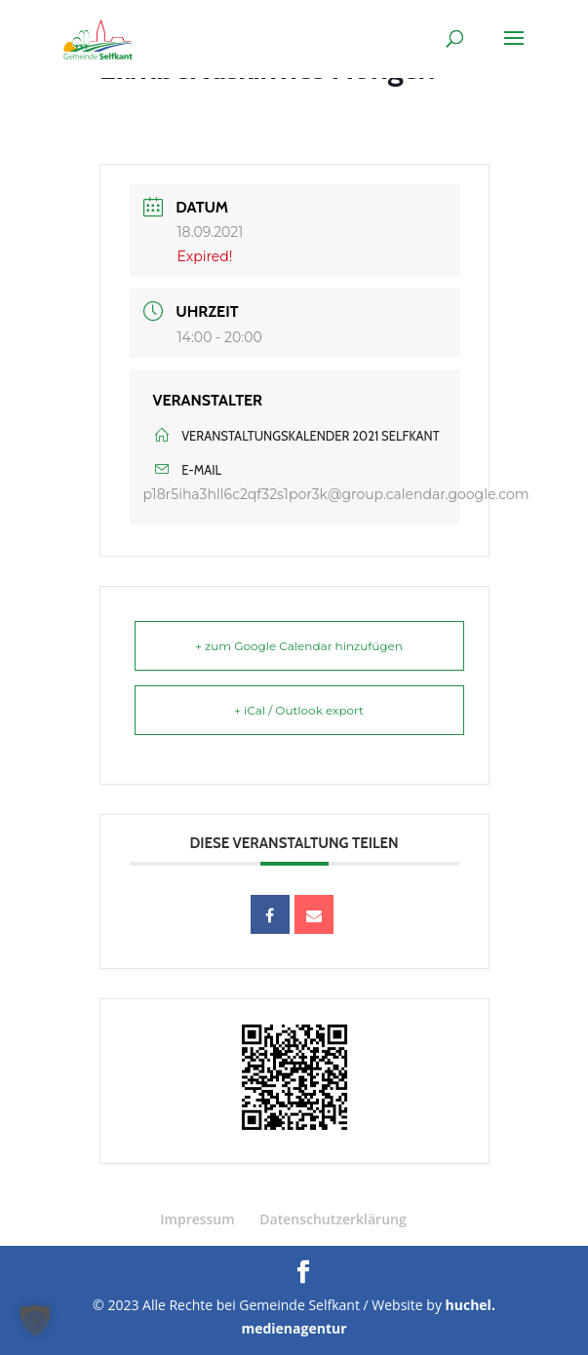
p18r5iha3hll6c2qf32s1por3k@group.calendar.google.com (336, 494)
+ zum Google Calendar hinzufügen (299, 646)
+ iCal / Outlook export (299, 710)
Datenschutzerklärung (332, 1219)
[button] (35, 1320)
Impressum (197, 1219)
